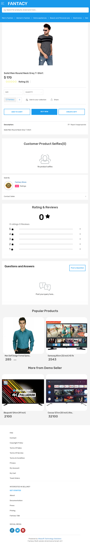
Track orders (15, 478)
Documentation (16, 500)
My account (14, 468)
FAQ (11, 433)
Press (12, 505)
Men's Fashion (7, 18)
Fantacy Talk (15, 516)
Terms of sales (16, 448)
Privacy (13, 463)
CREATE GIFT (71, 112)
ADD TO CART (16, 112)
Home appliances (40, 18)
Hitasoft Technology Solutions (49, 539)
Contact (13, 438)
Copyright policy (16, 443)
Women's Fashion (23, 18)
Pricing (12, 511)
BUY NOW (44, 112)
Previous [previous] (4, 336)
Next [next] (86, 336)
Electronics (77, 18)
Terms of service (16, 453)
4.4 (17, 186)
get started (15, 490)
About (12, 495)
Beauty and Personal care (60, 18)
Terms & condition (17, 458)
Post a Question (77, 268)
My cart (13, 473)
